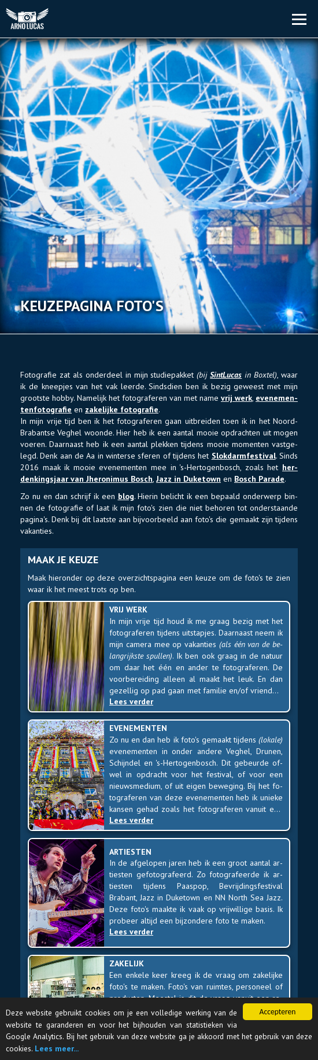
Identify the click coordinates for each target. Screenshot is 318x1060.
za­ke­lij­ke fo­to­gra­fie (121, 409)
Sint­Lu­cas (226, 375)
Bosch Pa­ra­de (259, 479)
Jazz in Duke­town (188, 479)
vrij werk (236, 398)
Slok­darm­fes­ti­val (244, 455)
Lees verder (133, 701)
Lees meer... (57, 1048)
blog (126, 496)
